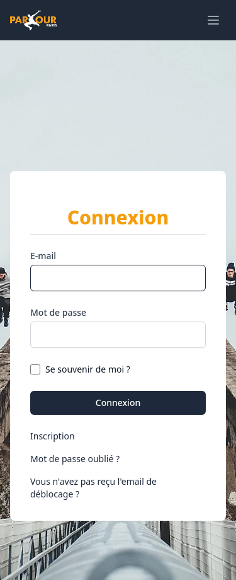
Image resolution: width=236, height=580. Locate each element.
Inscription (52, 436)
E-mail (43, 256)
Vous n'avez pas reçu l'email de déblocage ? (93, 487)
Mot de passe (58, 312)
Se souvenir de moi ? (87, 369)
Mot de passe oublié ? (75, 459)
